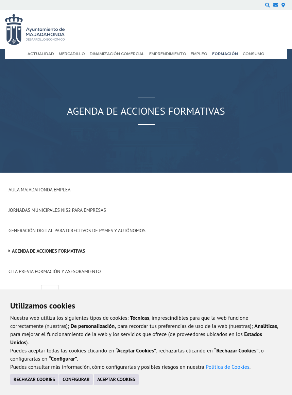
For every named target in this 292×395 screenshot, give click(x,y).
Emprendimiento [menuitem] (167, 53)
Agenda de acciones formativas (48, 251)
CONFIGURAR (76, 379)
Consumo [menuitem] (253, 53)
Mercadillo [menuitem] (72, 53)
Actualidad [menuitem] (41, 53)
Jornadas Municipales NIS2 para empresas (57, 210)
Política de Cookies (228, 366)
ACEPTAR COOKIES (116, 379)
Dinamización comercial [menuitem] (117, 53)
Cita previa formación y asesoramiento (54, 271)
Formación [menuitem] (225, 53)
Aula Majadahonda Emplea (39, 190)
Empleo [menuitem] (199, 53)
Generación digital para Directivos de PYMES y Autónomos (76, 230)
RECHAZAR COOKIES (34, 379)
